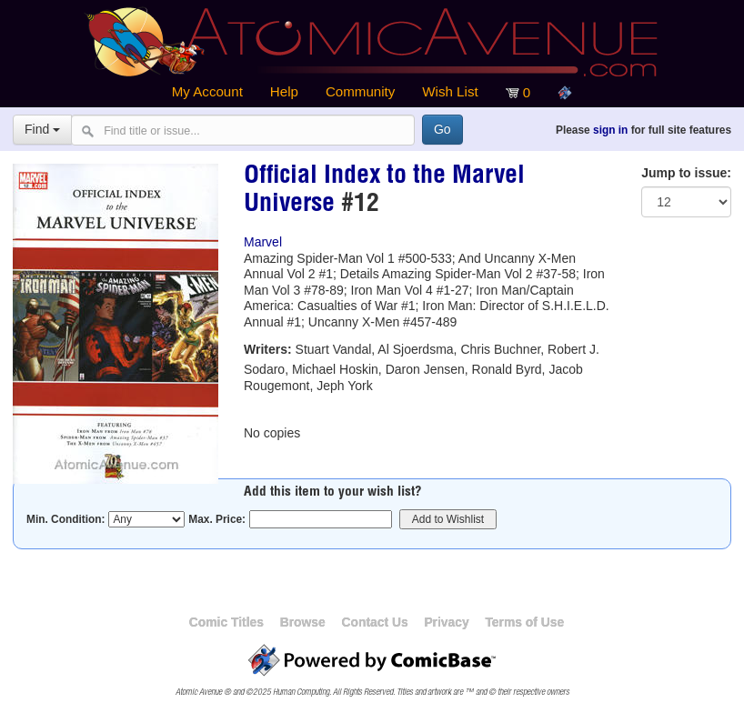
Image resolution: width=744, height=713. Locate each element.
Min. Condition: (66, 519)
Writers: (268, 349)
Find (42, 129)
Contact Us (374, 622)
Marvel (263, 242)
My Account (207, 91)
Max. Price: (217, 519)
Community (360, 91)
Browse (303, 622)
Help (284, 91)
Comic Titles (226, 622)
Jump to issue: (686, 173)
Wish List (450, 91)
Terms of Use (524, 622)
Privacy (446, 622)
